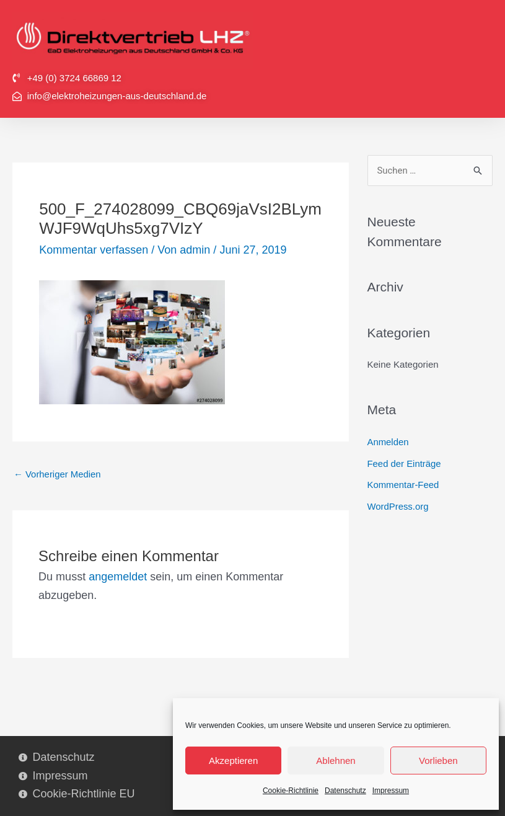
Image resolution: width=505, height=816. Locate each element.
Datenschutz (345, 790)
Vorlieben (438, 760)
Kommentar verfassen (93, 250)
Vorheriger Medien (58, 474)
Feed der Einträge (404, 463)
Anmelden (388, 442)
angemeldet (118, 576)
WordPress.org (398, 504)
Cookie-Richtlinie (290, 790)
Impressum (390, 790)
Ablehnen (335, 760)
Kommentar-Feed (403, 484)
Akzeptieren (233, 760)
